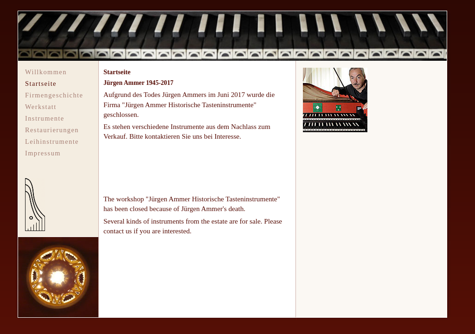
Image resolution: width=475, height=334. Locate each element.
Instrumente (44, 118)
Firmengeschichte (54, 95)
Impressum (43, 153)
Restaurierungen (52, 130)
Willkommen (46, 72)
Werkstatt (41, 106)
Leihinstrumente (52, 141)
